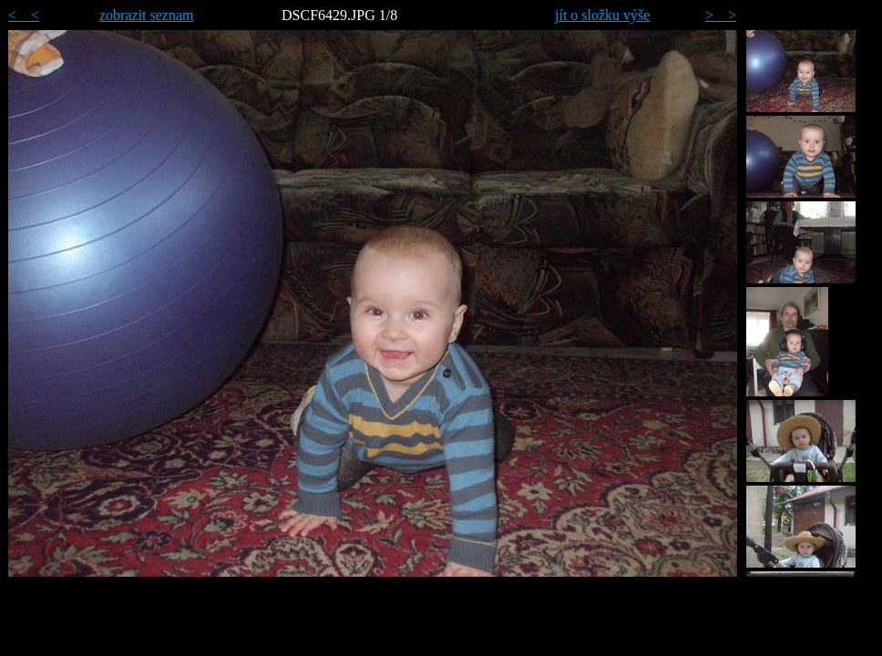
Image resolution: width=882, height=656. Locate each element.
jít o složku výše (602, 15)
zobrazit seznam (146, 15)
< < (23, 15)
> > (720, 15)
